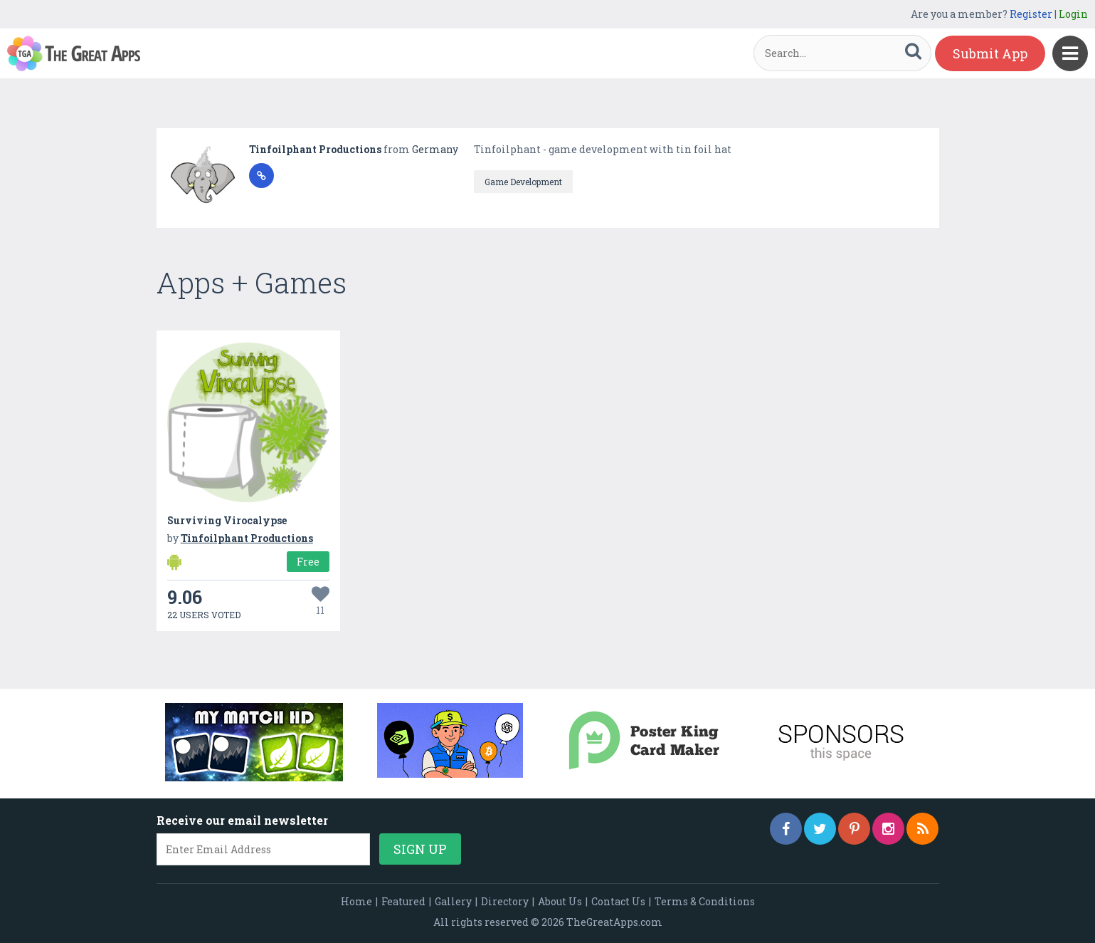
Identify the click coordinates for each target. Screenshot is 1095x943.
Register (1031, 14)
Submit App (990, 53)
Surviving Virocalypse (227, 520)
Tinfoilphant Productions (316, 149)
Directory (505, 901)
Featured (403, 901)
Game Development (523, 181)
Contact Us (618, 901)
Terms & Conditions (705, 901)
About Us (560, 901)
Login (1073, 14)
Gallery (453, 901)
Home (356, 901)
